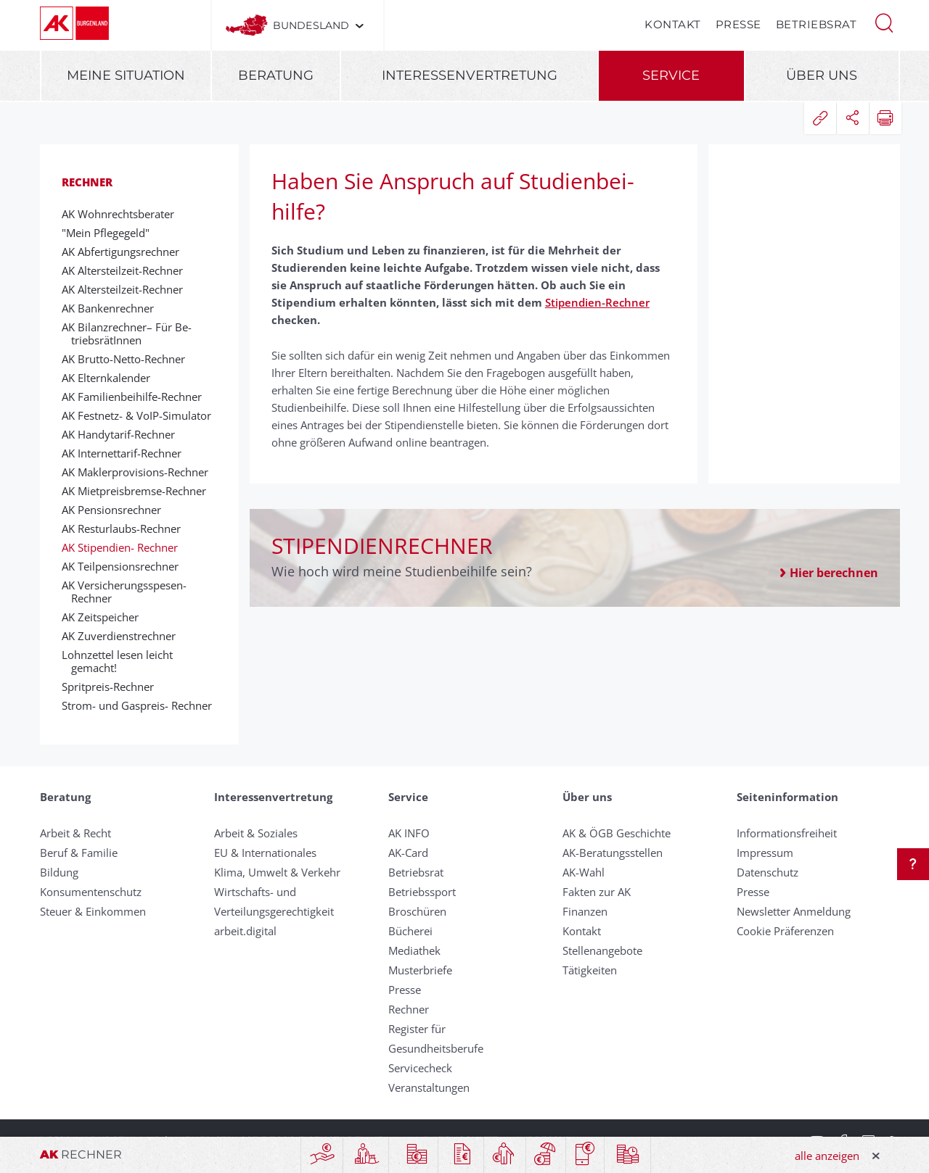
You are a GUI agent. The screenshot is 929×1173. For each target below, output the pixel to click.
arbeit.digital (245, 931)
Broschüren (417, 911)
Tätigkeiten (589, 970)
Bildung (59, 872)
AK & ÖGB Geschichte (616, 833)
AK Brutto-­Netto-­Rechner (128, 358)
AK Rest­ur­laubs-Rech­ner (126, 528)
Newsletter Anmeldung (794, 911)
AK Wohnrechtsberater (122, 213)
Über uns (821, 75)
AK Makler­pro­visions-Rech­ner (139, 471)
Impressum (765, 852)
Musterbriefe (420, 970)
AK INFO (409, 833)
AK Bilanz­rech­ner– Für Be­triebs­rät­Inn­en (131, 333)
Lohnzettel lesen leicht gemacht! (122, 661)
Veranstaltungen (429, 1087)
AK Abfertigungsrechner (125, 251)
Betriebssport (422, 891)
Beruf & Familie (79, 852)
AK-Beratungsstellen (612, 852)
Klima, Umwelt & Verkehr (277, 872)
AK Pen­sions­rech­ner (116, 509)
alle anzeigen (827, 1155)
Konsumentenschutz (91, 891)
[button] (884, 21)
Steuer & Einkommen (93, 911)
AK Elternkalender (110, 377)
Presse (738, 24)
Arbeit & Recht (75, 833)
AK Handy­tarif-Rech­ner (123, 434)
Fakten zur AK (596, 891)
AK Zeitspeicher (105, 616)
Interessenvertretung (469, 75)
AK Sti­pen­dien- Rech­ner (124, 547)
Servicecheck (420, 1068)
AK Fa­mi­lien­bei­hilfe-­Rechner (136, 396)
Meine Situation (126, 75)
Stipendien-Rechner (597, 302)
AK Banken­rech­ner (112, 308)
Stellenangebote (602, 950)
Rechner (87, 182)
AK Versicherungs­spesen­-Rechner (129, 592)
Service (671, 75)
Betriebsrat (816, 24)
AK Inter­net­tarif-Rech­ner (126, 453)
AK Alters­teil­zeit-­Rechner (127, 270)
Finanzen (584, 911)
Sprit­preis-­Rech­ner (112, 686)
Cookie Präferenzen (785, 931)
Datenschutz (767, 872)
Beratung (276, 75)
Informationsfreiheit (787, 833)
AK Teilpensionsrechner (125, 566)
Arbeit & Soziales (256, 833)
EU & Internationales (265, 852)
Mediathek (414, 950)
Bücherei (410, 931)
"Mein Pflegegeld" (110, 232)
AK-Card (408, 852)
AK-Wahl (583, 872)
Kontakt (672, 24)
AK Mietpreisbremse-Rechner (138, 490)
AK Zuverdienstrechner (123, 635)
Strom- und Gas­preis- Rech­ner (141, 705)
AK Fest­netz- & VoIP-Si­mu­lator (141, 415)
